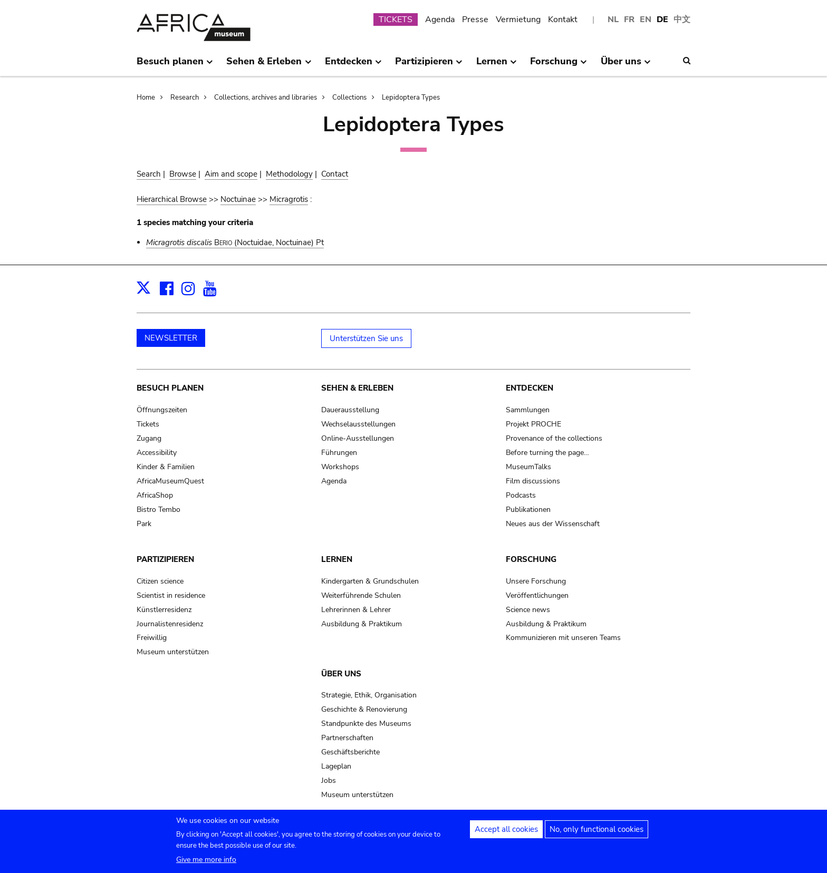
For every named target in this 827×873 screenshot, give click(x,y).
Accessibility (157, 453)
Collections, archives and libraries (265, 97)
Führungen (339, 453)
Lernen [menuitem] (496, 65)
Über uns (341, 673)
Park (144, 524)
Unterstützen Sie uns (366, 338)
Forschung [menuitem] (558, 65)
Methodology (289, 174)
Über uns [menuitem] (626, 65)
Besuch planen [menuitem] (175, 65)
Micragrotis (289, 199)
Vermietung (518, 19)
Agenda (440, 19)
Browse (182, 174)
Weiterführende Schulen (361, 595)
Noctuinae (238, 199)
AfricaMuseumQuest (170, 481)
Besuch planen (170, 388)
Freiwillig (152, 638)
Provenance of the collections (554, 438)
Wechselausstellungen (358, 424)
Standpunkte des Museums (366, 724)
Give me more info (206, 864)
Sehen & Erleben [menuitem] (268, 65)
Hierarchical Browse (172, 199)
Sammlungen (528, 410)
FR (629, 19)
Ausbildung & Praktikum (361, 624)
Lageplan (336, 766)
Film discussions (533, 481)
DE (662, 19)
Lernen (336, 559)
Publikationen (528, 510)
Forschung (531, 559)
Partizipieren (165, 559)
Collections (349, 97)
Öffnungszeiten (162, 410)
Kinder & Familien (166, 467)
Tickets (148, 424)
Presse (475, 19)
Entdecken (529, 388)
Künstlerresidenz (164, 610)
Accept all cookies (506, 834)
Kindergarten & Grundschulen (370, 581)
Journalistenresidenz (170, 624)
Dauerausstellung (350, 410)
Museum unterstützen (173, 652)
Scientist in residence (171, 595)
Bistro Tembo (158, 510)
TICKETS (395, 19)
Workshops (340, 467)
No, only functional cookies (596, 834)
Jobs (328, 780)
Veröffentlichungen (537, 595)
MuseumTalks (528, 467)
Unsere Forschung (536, 581)
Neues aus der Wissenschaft (553, 524)
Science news (528, 610)
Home (146, 97)
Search (149, 174)
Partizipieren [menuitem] (429, 65)
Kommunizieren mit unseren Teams (563, 638)
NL (613, 19)
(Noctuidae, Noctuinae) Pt (235, 242)
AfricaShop (155, 495)
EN (645, 19)
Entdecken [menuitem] (353, 65)
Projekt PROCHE (533, 424)
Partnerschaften (347, 738)
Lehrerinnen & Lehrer (356, 610)
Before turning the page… (547, 453)
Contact (334, 174)
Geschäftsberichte (350, 752)
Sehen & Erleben (357, 388)
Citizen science (160, 581)
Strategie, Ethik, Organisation (369, 695)
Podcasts (521, 495)
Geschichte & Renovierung (364, 709)
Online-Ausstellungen (357, 438)
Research (184, 97)
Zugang (149, 438)
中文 (682, 19)
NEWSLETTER (171, 338)
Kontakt (563, 19)
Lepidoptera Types (411, 97)
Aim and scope (231, 174)
